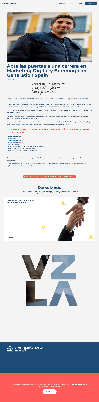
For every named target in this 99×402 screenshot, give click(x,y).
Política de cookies (55, 386)
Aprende (62, 3)
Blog (80, 3)
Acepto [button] (49, 391)
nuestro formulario (32, 166)
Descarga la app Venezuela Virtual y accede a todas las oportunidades (48, 176)
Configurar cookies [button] (77, 384)
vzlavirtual (90, 3)
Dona (72, 3)
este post (71, 164)
